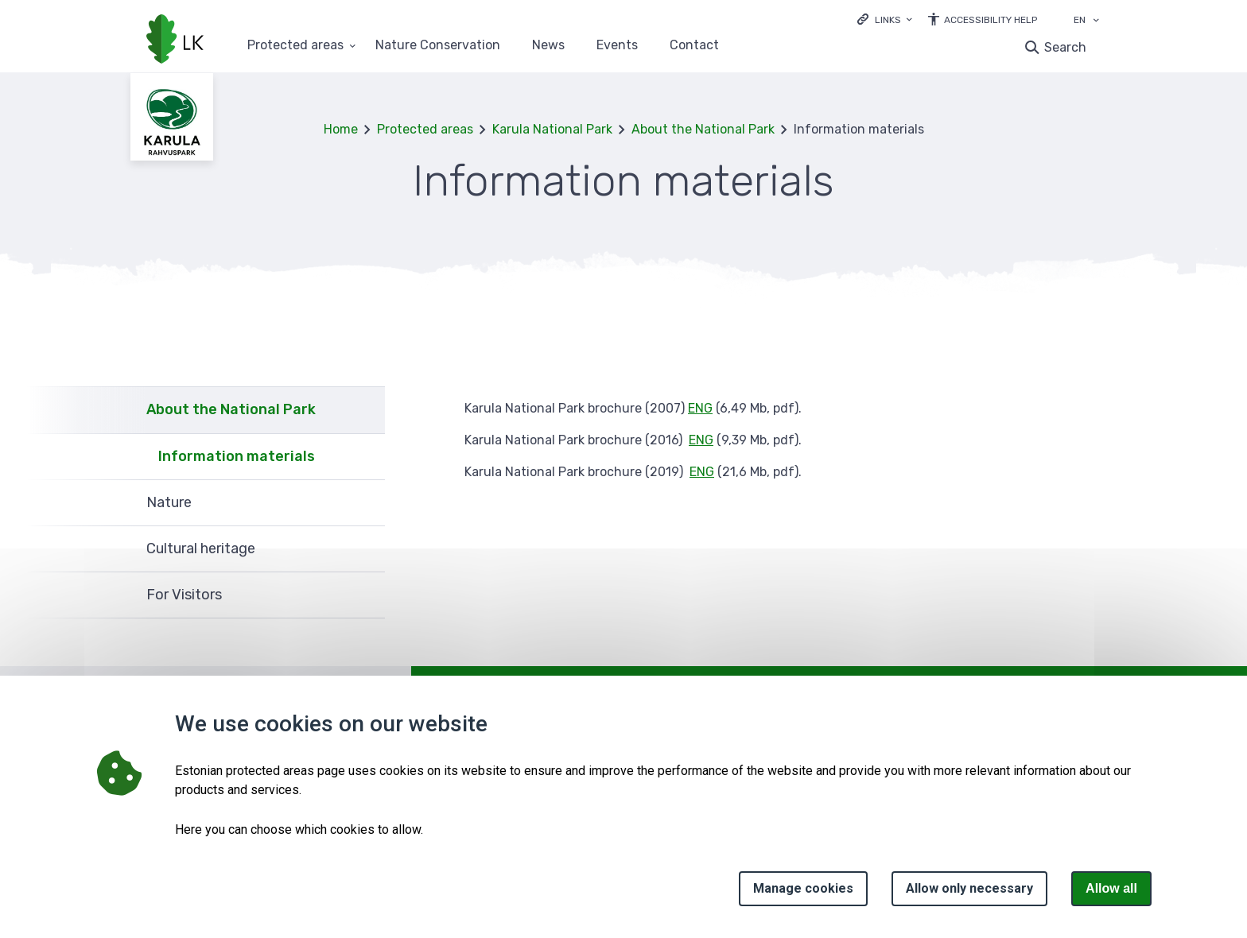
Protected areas (425, 129)
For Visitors (184, 594)
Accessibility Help (990, 19)
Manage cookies (803, 888)
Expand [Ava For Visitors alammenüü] (365, 595)
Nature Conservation (437, 45)
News (548, 45)
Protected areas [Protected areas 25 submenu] (295, 45)
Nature (169, 502)
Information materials (236, 456)
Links (888, 19)
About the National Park (703, 129)
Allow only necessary (969, 888)
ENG (700, 408)
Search (1065, 47)
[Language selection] (1096, 21)
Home (341, 129)
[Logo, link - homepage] (175, 40)
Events (617, 45)
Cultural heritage (200, 548)
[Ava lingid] (884, 18)
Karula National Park (552, 129)
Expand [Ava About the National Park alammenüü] (365, 409)
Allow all (1111, 888)
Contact (694, 45)
